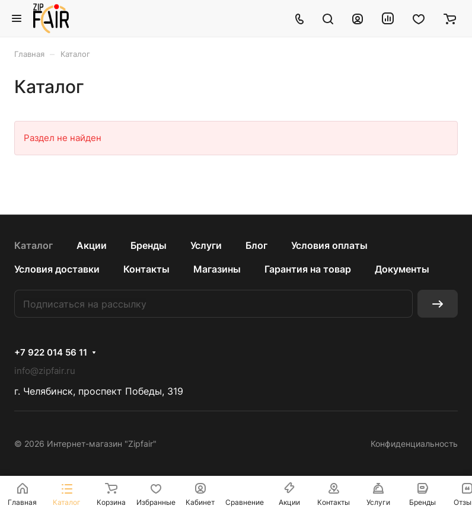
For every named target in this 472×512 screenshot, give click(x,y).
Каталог (33, 245)
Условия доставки (57, 269)
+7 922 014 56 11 (50, 352)
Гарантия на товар (307, 269)
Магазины (217, 269)
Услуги (206, 245)
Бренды (148, 245)
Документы (402, 269)
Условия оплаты (329, 245)
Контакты (146, 269)
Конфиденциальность (414, 444)
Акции (91, 245)
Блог (256, 245)
